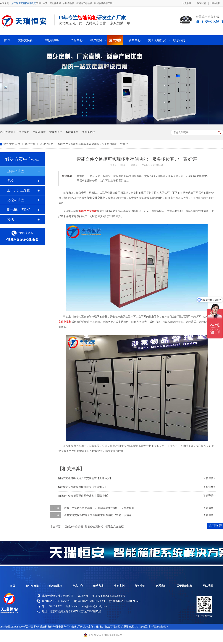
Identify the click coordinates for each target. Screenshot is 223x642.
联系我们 (201, 3)
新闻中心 (134, 40)
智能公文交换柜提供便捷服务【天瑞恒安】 (82, 487)
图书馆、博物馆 (18, 210)
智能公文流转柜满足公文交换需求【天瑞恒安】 (85, 478)
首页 (18, 144)
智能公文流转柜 (94, 526)
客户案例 (96, 40)
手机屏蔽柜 (88, 132)
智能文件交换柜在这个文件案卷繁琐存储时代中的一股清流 (98, 515)
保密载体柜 (51, 40)
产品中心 (77, 40)
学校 (10, 181)
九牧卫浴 (145, 626)
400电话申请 (26, 626)
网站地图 (215, 3)
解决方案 (115, 40)
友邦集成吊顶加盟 (109, 626)
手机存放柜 (39, 132)
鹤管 (36, 626)
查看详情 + (209, 508)
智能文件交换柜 (74, 526)
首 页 (7, 40)
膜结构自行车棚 (49, 626)
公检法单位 (15, 200)
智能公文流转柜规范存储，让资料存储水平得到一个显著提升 (99, 508)
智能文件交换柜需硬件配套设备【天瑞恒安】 (84, 495)
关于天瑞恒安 (157, 40)
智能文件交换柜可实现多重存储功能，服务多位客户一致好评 (93, 144)
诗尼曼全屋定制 (130, 626)
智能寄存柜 (55, 132)
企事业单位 (47, 144)
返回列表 (215, 526)
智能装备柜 (72, 132)
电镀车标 (63, 626)
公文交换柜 (22, 132)
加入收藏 (186, 3)
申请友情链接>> (160, 626)
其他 (10, 219)
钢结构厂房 (76, 626)
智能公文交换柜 (114, 526)
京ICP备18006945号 (114, 595)
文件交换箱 (25, 40)
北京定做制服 (91, 626)
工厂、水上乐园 (18, 190)
